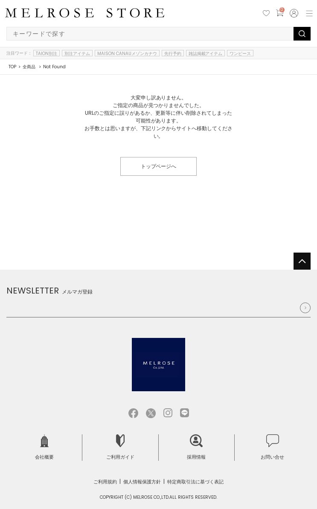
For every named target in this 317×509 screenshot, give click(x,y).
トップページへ (159, 166)
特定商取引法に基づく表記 (195, 481)
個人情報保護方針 (142, 481)
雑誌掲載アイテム (206, 53)
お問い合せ (272, 447)
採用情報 (196, 447)
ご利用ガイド (120, 447)
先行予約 (172, 53)
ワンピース (240, 53)
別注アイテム (77, 53)
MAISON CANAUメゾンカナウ (127, 53)
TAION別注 (46, 53)
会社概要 (44, 447)
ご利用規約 (105, 481)
